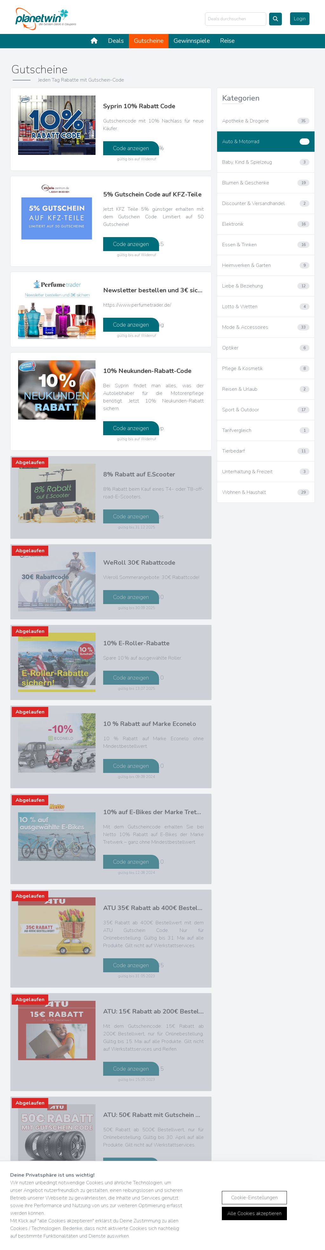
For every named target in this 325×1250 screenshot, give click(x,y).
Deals (116, 41)
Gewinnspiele (192, 41)
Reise (227, 41)
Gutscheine (148, 41)
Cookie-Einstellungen (254, 1197)
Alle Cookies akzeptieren (254, 1213)
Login (300, 18)
